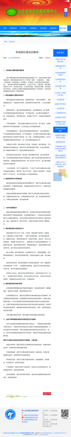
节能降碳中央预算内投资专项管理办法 (60, 148)
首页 (5, 42)
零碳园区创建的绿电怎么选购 (60, 136)
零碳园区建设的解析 (60, 129)
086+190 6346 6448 (30, 415)
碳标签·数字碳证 (60, 104)
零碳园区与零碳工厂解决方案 (60, 123)
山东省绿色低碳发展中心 (47, 433)
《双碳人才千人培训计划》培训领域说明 (60, 164)
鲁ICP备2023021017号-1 (60, 433)
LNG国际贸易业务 (60, 80)
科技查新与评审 (60, 117)
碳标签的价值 (60, 142)
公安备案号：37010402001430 (40, 434)
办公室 (10, 58)
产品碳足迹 (60, 99)
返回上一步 (47, 394)
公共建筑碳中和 (60, 113)
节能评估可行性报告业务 (60, 60)
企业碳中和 (60, 108)
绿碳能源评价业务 (60, 67)
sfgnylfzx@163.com (30, 417)
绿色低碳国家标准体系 (60, 74)
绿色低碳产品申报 (60, 87)
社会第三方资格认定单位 (60, 94)
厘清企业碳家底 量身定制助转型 (60, 156)
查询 (65, 14)
